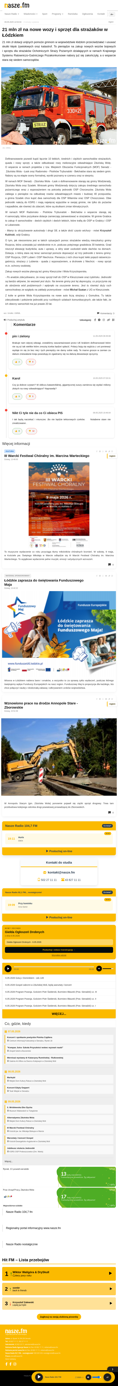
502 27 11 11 (49, 879)
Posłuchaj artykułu (14, 320)
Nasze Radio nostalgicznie (22, 1244)
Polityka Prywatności (30, 1376)
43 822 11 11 (38, 1347)
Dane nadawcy (10, 1359)
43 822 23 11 (19, 1344)
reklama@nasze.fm (51, 1347)
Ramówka (72, 14)
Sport (44, 14)
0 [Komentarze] (111, 564)
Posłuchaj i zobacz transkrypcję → (59, 950)
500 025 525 (38, 1353)
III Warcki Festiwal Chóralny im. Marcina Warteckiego (46, 456)
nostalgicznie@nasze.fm (52, 1353)
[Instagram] (14, 1364)
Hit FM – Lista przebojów (25, 1260)
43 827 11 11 (73, 879)
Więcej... (59, 1013)
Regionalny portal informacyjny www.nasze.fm (33, 1228)
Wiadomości (30, 14)
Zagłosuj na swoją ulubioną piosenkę (59, 1317)
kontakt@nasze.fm (61, 872)
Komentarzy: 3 (105, 313)
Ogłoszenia (87, 14)
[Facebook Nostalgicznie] (10, 1364)
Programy (57, 14)
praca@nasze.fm (16, 1356)
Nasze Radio (12, 14)
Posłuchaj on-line (59, 851)
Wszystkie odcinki (59, 955)
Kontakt (101, 14)
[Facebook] (6, 1364)
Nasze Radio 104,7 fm (19, 1211)
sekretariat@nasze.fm (32, 1344)
